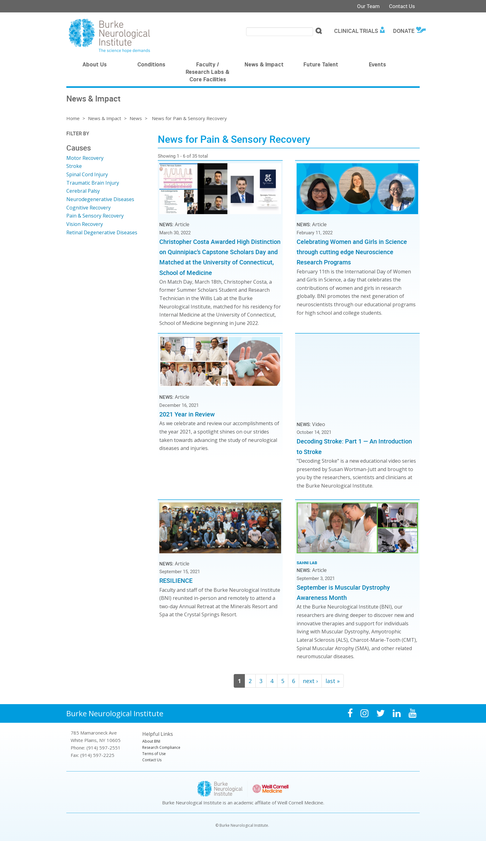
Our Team (368, 6)
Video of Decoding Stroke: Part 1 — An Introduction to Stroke (357, 375)
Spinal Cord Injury (87, 174)
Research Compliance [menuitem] (161, 747)
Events (377, 65)
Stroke (74, 166)
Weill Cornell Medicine (300, 802)
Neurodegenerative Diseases (100, 199)
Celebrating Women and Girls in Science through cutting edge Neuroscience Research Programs (352, 252)
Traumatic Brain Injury (92, 182)
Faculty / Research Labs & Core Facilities (207, 73)
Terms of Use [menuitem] (154, 753)
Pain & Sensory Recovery (95, 215)
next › (310, 681)
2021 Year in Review (187, 414)
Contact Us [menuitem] (151, 759)
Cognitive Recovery (88, 207)
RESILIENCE (175, 580)
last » (332, 681)
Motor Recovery (85, 158)
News (136, 118)
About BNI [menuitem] (151, 741)
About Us (94, 65)
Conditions (151, 65)
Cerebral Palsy (83, 190)
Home (73, 118)
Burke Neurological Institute (114, 713)
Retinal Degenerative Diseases (101, 232)
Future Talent (320, 65)
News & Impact (264, 65)
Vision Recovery (84, 224)
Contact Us (402, 6)
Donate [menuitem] (403, 30)
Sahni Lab (307, 562)
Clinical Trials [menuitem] (356, 30)
